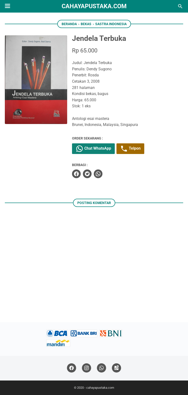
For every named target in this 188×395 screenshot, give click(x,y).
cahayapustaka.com (94, 6)
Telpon (130, 149)
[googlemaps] (116, 368)
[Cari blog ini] (180, 6)
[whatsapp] (98, 173)
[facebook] (76, 173)
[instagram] (86, 368)
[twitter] (87, 173)
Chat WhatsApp (93, 149)
